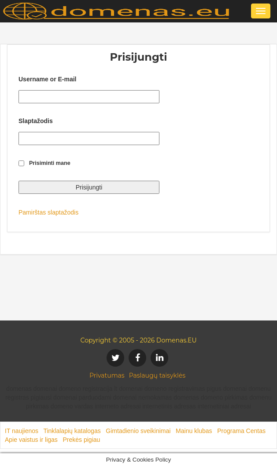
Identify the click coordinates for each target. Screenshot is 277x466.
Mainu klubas (194, 430)
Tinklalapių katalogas (71, 430)
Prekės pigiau (81, 439)
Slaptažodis (35, 120)
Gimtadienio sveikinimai (138, 430)
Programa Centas (241, 430)
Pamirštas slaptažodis (48, 212)
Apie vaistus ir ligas (31, 439)
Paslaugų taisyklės (157, 375)
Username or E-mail (47, 79)
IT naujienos (21, 430)
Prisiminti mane (49, 163)
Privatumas (107, 375)
